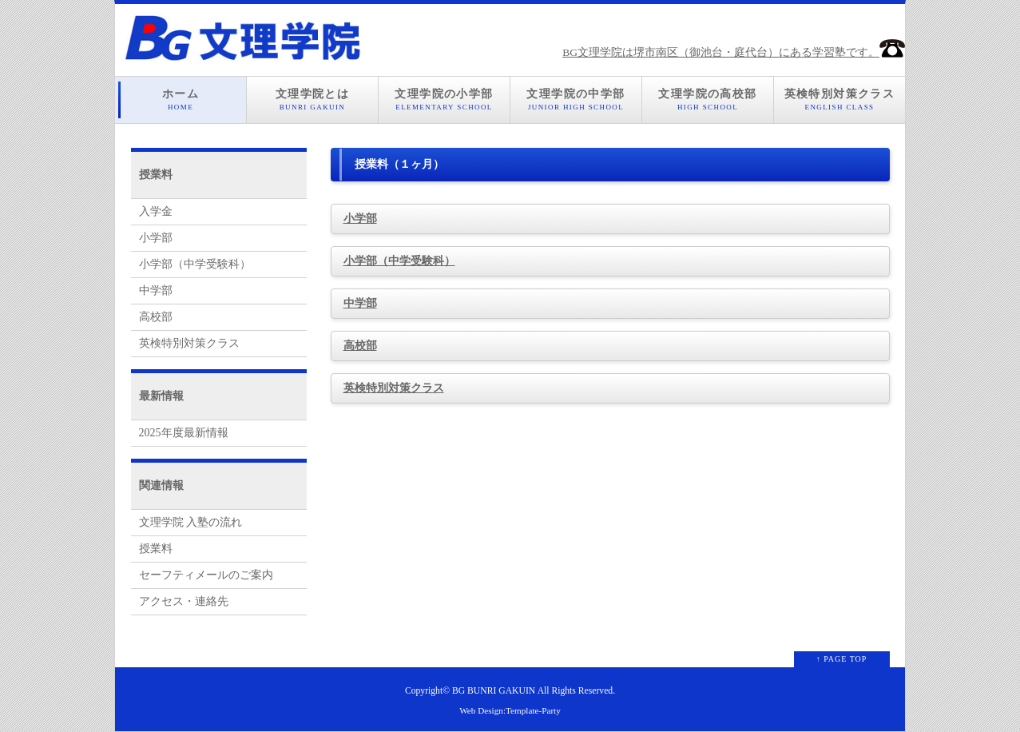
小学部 (360, 219)
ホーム (180, 100)
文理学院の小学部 (444, 100)
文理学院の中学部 (575, 100)
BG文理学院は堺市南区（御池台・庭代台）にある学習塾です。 (733, 52)
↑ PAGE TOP (841, 658)
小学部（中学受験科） (399, 261)
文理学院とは (312, 100)
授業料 (156, 549)
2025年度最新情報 (183, 433)
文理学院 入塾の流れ (191, 522)
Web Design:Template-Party (510, 710)
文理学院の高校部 (707, 100)
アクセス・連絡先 (183, 601)
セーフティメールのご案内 (206, 575)
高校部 (360, 346)
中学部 (360, 303)
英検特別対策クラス (839, 100)
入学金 (156, 211)
